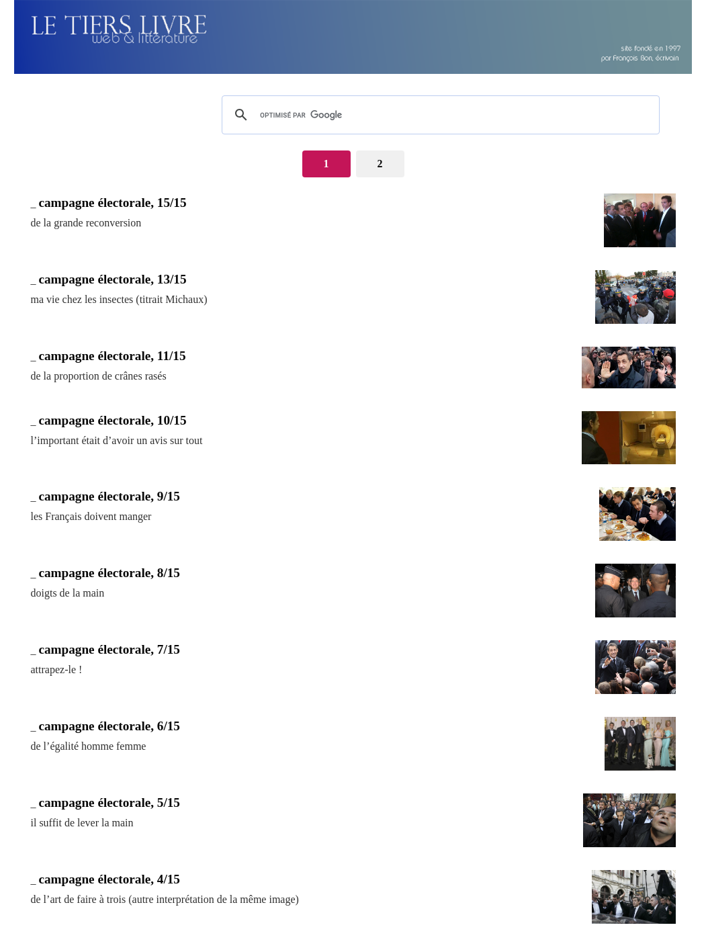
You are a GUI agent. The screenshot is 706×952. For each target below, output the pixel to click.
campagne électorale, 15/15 (113, 203)
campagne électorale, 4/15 (109, 879)
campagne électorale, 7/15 (109, 649)
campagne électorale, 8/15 (109, 573)
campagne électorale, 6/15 (109, 726)
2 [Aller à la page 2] (380, 163)
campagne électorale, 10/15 (113, 420)
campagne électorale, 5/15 (109, 802)
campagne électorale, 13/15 (113, 279)
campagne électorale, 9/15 (109, 496)
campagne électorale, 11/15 (112, 356)
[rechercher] (438, 115)
